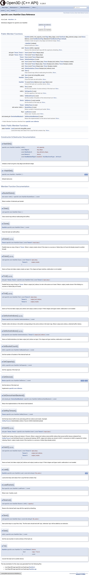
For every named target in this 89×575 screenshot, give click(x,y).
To (25, 82)
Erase (26, 57)
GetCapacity (28, 91)
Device (83, 37)
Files (34, 7)
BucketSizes (28, 107)
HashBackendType (38, 39)
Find (26, 55)
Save (26, 75)
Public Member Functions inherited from (20, 121)
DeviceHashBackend (17, 116)
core (8, 10)
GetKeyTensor (29, 105)
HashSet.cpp (32, 569)
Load (12, 128)
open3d (3, 10)
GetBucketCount (29, 96)
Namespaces (14, 7)
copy (43, 82)
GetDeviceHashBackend (31, 116)
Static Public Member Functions (82, 13)
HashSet (13, 10)
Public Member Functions (68, 13)
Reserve (27, 48)
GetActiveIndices (29, 59)
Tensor (16, 52)
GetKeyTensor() (6, 421)
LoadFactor (28, 112)
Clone (26, 77)
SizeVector (62, 37)
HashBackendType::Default (58, 39)
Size (26, 86)
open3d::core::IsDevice (32, 121)
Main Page (5, 7)
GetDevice (28, 100)
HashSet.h (12, 19)
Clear (26, 70)
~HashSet (27, 43)
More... (59, 41)
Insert (26, 52)
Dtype (47, 37)
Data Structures (25, 7)
